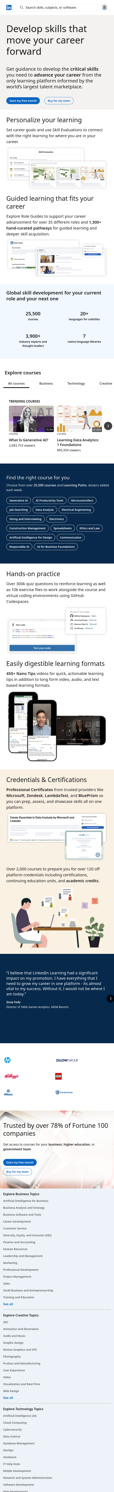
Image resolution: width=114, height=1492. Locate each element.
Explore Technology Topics (23, 1409)
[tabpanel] (57, 476)
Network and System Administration (27, 1478)
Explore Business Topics (21, 1194)
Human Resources (15, 1249)
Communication (70, 537)
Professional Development (20, 1270)
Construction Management (27, 528)
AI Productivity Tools (49, 500)
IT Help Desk (11, 1464)
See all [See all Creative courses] (8, 1398)
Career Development (17, 1221)
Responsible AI (19, 547)
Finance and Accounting (19, 1242)
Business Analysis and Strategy (24, 1208)
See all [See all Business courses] (8, 1304)
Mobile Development (17, 1471)
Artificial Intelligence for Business (25, 1201)
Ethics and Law (90, 528)
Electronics (56, 519)
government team (17, 1149)
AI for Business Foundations (56, 547)
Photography (12, 1356)
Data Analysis (45, 510)
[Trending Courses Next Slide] (108, 426)
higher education (77, 1144)
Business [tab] (46, 383)
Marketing (10, 1263)
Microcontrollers (82, 500)
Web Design (11, 1391)
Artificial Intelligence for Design (30, 537)
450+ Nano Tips (21, 673)
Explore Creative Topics (21, 1315)
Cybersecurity (12, 1429)
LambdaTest (56, 795)
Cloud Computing (15, 1422)
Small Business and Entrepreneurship (28, 1290)
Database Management (19, 1443)
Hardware (9, 1457)
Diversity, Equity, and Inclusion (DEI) (27, 1235)
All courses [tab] (16, 383)
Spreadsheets (63, 528)
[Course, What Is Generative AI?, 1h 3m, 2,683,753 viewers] (31, 427)
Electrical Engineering (76, 510)
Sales (6, 1283)
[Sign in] (104, 7)
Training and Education (18, 1297)
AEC (5, 1322)
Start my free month (23, 101)
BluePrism (88, 795)
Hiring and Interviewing (25, 519)
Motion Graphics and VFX (20, 1349)
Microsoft (15, 795)
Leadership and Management (23, 1256)
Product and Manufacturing (21, 1363)
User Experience (14, 1370)
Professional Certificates (29, 789)
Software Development (18, 1484)
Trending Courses (24, 401)
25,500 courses (45, 485)
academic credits (82, 880)
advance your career (57, 74)
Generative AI (18, 500)
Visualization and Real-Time (21, 1384)
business (55, 1144)
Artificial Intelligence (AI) (19, 1416)
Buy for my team (59, 101)
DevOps (8, 1450)
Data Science (11, 1436)
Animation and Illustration (21, 1329)
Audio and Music (14, 1336)
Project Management (17, 1276)
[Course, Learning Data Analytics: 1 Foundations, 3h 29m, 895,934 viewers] (79, 429)
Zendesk (35, 795)
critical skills (84, 69)
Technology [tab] (76, 383)
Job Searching (18, 510)
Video (7, 1377)
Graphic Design (13, 1343)
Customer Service (15, 1228)
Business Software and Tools (22, 1214)
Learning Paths (75, 485)
